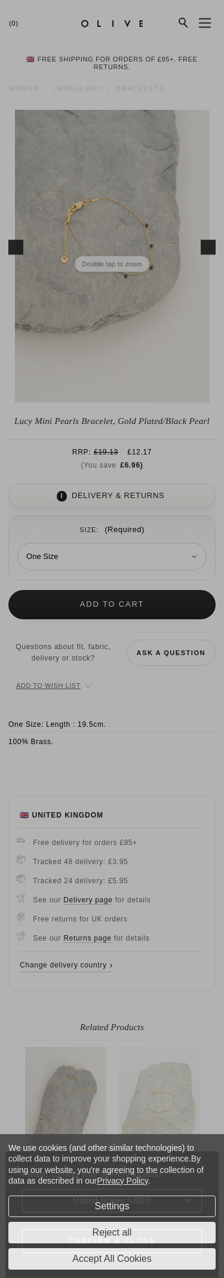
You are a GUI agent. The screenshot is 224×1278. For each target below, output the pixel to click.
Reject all (112, 1232)
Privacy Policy (122, 1180)
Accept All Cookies (112, 1259)
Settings (112, 1206)
